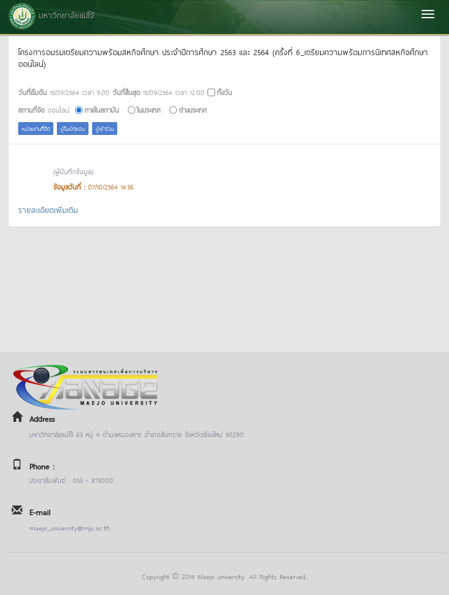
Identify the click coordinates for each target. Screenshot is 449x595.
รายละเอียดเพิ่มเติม (48, 209)
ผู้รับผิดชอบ (72, 128)
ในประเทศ (149, 109)
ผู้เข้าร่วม (105, 128)
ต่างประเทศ (193, 109)
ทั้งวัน (224, 91)
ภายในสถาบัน (101, 109)
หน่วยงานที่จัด (36, 128)
